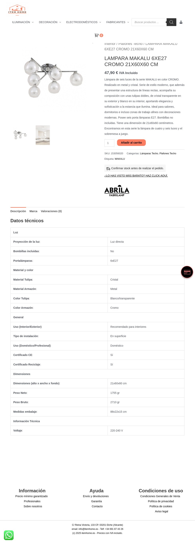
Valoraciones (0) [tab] (51, 211)
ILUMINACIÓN (21, 22)
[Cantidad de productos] (109, 143)
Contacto (97, 506)
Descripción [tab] (18, 211)
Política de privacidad (161, 501)
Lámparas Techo (149, 153)
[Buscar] (171, 22)
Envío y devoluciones (96, 496)
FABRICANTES (115, 22)
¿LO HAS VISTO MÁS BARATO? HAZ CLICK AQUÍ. (136, 175)
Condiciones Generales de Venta (160, 496)
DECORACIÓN (48, 22)
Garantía (96, 501)
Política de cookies (161, 506)
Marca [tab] (33, 211)
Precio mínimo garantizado (31, 496)
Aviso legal (161, 511)
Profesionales (32, 501)
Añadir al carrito (131, 142)
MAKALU (120, 159)
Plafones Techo (130, 44)
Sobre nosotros (33, 506)
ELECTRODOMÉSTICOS (81, 22)
